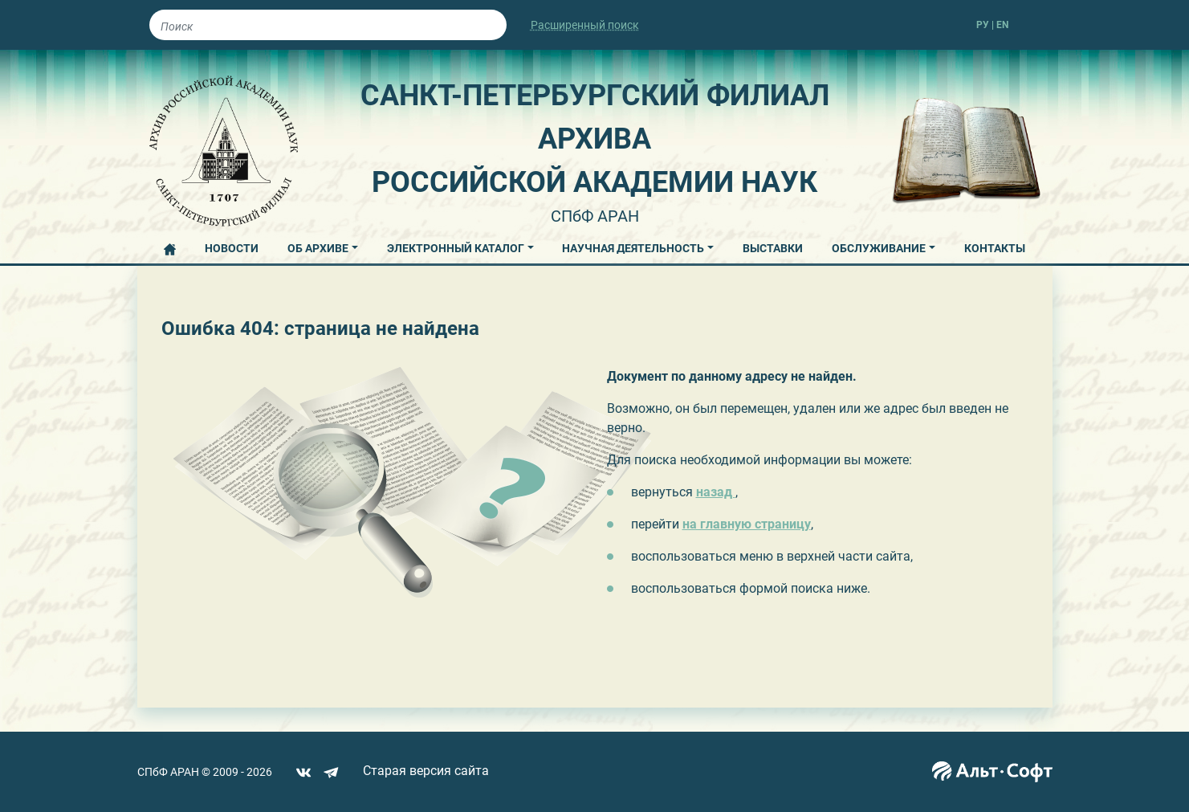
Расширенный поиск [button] (585, 24)
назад (715, 492)
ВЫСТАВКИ (773, 248)
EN (1002, 25)
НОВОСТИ (232, 248)
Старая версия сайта (426, 770)
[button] (323, 245)
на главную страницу (746, 524)
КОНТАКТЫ (994, 248)
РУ (982, 25)
